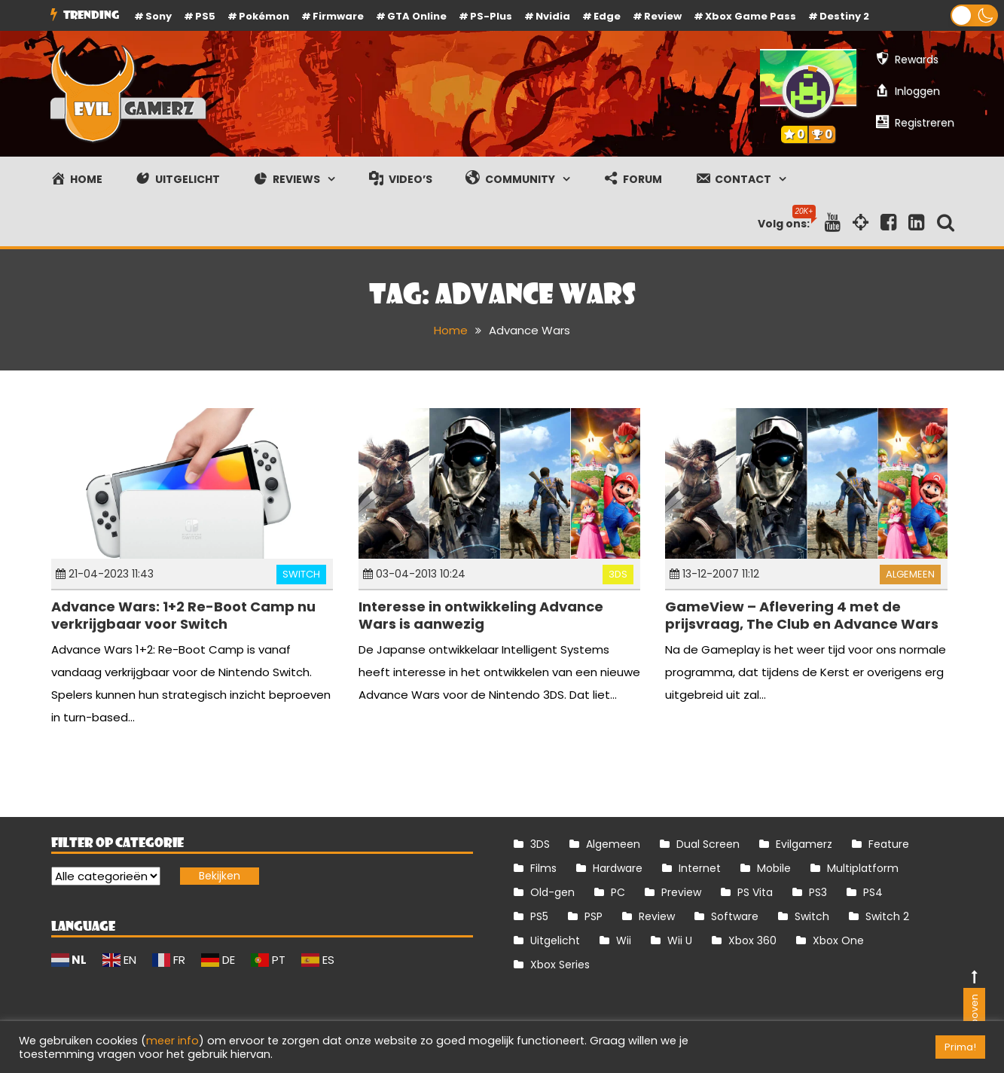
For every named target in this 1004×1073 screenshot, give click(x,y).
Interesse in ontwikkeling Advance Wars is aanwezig (481, 615)
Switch (301, 574)
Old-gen (552, 892)
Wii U (679, 940)
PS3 (818, 892)
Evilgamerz (804, 844)
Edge (607, 16)
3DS (618, 574)
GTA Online (417, 16)
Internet (700, 868)
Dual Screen (708, 844)
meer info (172, 1040)
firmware (338, 16)
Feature (888, 844)
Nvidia (553, 16)
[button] (974, 15)
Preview (681, 892)
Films (543, 868)
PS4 (873, 892)
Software (734, 916)
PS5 (205, 16)
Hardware (617, 868)
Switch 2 (887, 916)
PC (618, 892)
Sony (158, 16)
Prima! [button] (960, 1047)
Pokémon (264, 16)
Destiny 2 (844, 16)
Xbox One (838, 940)
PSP (593, 916)
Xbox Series (560, 964)
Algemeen (910, 574)
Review (657, 916)
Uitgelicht (555, 940)
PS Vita (755, 892)
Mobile (774, 868)
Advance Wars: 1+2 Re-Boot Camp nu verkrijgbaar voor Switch (183, 615)
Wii (623, 940)
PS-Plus (491, 16)
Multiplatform (863, 868)
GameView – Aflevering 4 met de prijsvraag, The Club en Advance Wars (801, 615)
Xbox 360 (752, 940)
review (663, 16)
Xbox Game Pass (750, 16)
